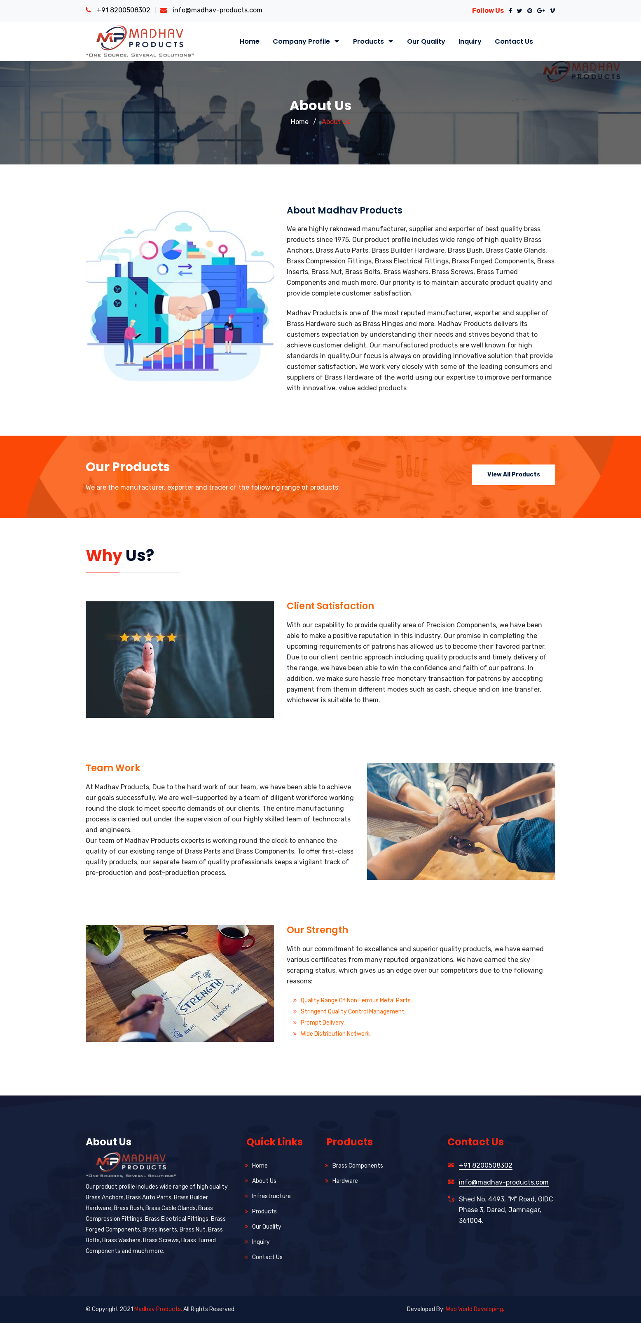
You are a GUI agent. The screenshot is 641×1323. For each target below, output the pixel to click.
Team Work (113, 768)
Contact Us (514, 41)
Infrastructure (271, 1196)
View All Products (513, 474)
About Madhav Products (344, 210)
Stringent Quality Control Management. (353, 1011)
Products (373, 41)
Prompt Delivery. (323, 1022)
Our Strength (317, 930)
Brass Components (357, 1165)
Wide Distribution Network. (336, 1033)
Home (250, 41)
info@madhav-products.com (217, 10)
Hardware (345, 1181)
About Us (336, 122)
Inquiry (470, 41)
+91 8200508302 (123, 10)
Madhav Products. (158, 1309)
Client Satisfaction (330, 606)
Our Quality (426, 41)
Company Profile (306, 41)
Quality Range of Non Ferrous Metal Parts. (356, 1000)
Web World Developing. (475, 1309)
